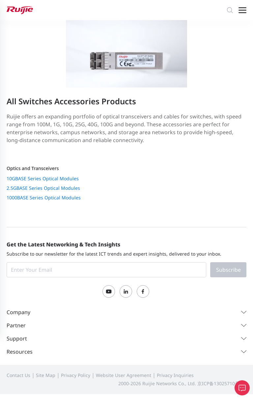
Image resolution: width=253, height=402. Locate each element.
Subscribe (228, 269)
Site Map (45, 375)
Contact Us (18, 375)
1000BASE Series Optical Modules (44, 197)
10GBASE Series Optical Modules (43, 178)
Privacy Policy (75, 375)
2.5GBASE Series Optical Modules (43, 188)
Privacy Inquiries (175, 375)
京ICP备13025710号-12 (221, 383)
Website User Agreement (123, 375)
